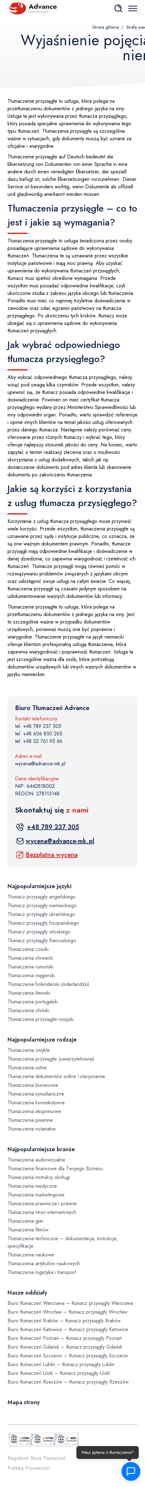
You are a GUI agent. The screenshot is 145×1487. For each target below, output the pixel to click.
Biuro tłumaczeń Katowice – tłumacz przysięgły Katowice (68, 1329)
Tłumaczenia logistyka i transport (42, 1272)
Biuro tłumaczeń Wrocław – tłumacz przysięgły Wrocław (67, 1311)
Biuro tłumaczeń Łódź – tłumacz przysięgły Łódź (59, 1373)
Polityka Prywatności (29, 1468)
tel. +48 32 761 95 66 (38, 741)
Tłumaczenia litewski (29, 993)
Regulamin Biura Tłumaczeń (37, 1458)
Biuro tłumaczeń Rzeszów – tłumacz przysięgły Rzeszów (68, 1381)
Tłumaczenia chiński (28, 1010)
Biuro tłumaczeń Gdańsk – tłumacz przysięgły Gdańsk (65, 1346)
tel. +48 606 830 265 (38, 733)
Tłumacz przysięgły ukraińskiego (41, 914)
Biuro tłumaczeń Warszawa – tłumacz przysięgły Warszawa (70, 1303)
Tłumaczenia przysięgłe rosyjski (41, 1019)
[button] (129, 1471)
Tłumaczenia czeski (28, 949)
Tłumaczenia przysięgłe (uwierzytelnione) (51, 1058)
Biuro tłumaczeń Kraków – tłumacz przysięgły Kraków (64, 1320)
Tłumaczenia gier (26, 1221)
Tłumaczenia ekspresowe (34, 1111)
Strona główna (105, 27)
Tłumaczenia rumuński (30, 966)
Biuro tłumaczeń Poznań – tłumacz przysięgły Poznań (65, 1338)
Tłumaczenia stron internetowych (42, 1212)
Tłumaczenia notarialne (32, 1128)
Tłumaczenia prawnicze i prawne (42, 1203)
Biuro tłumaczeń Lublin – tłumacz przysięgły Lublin (61, 1364)
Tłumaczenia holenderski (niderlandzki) (48, 984)
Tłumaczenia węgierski (31, 975)
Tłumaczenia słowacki (30, 958)
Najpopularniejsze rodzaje (42, 1040)
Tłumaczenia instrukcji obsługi (39, 1177)
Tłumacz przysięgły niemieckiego (42, 905)
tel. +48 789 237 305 (38, 726)
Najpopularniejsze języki (39, 886)
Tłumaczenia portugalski (33, 1001)
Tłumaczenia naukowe (31, 1254)
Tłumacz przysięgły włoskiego (39, 931)
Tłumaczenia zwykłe (29, 1050)
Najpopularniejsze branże (41, 1149)
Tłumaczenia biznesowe (33, 1085)
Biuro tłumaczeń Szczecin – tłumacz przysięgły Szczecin (68, 1355)
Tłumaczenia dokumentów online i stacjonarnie (56, 1076)
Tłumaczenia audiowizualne (36, 1159)
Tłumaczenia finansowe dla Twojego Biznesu (55, 1168)
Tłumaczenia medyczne (32, 1186)
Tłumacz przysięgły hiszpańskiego (43, 923)
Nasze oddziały (27, 1293)
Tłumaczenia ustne (27, 1067)
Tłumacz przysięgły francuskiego (42, 940)
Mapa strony (24, 1402)
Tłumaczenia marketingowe (36, 1194)
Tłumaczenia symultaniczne (36, 1093)
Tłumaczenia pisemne (30, 1120)
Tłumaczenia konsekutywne (36, 1102)
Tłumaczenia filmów (28, 1229)
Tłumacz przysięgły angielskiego (41, 896)
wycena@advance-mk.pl (40, 763)
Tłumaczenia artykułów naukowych (44, 1263)
